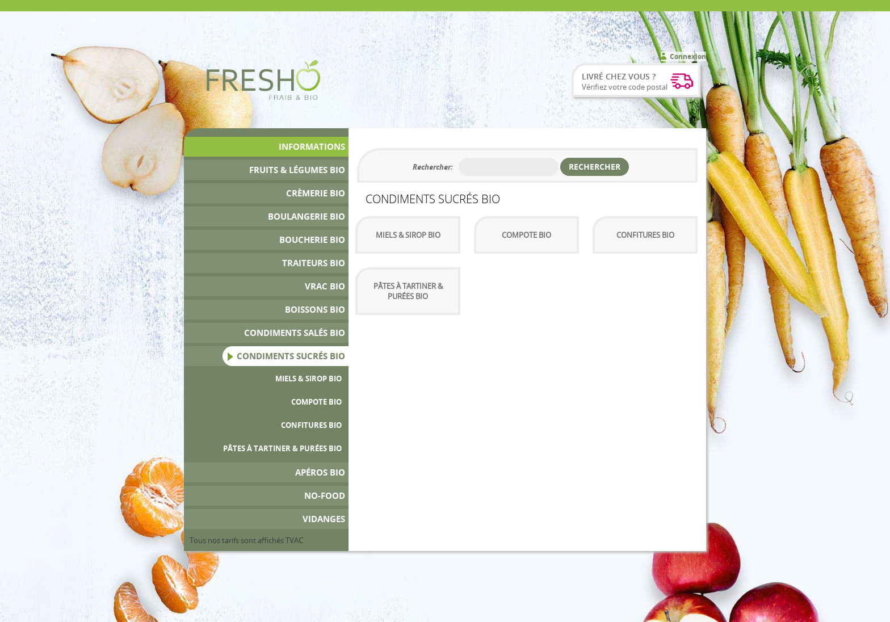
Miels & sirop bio (308, 378)
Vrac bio (325, 286)
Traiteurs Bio (313, 263)
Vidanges (324, 519)
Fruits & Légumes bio (297, 170)
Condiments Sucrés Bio (291, 356)
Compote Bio (316, 402)
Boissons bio (315, 310)
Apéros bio (320, 472)
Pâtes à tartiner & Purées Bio (282, 448)
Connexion (688, 56)
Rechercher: (433, 167)
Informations (312, 147)
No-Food (324, 496)
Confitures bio (311, 425)
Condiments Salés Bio (294, 333)
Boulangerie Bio (306, 216)
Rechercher (594, 166)
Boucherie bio (312, 240)
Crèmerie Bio (315, 193)
